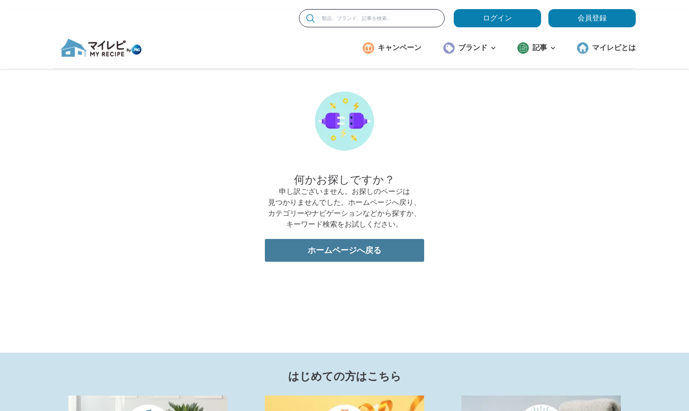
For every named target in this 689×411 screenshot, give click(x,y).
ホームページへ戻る (344, 250)
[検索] (310, 18)
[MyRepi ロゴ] (101, 47)
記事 (543, 47)
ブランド (477, 47)
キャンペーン (399, 47)
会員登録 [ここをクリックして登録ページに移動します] (592, 18)
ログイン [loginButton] (497, 18)
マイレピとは (614, 47)
